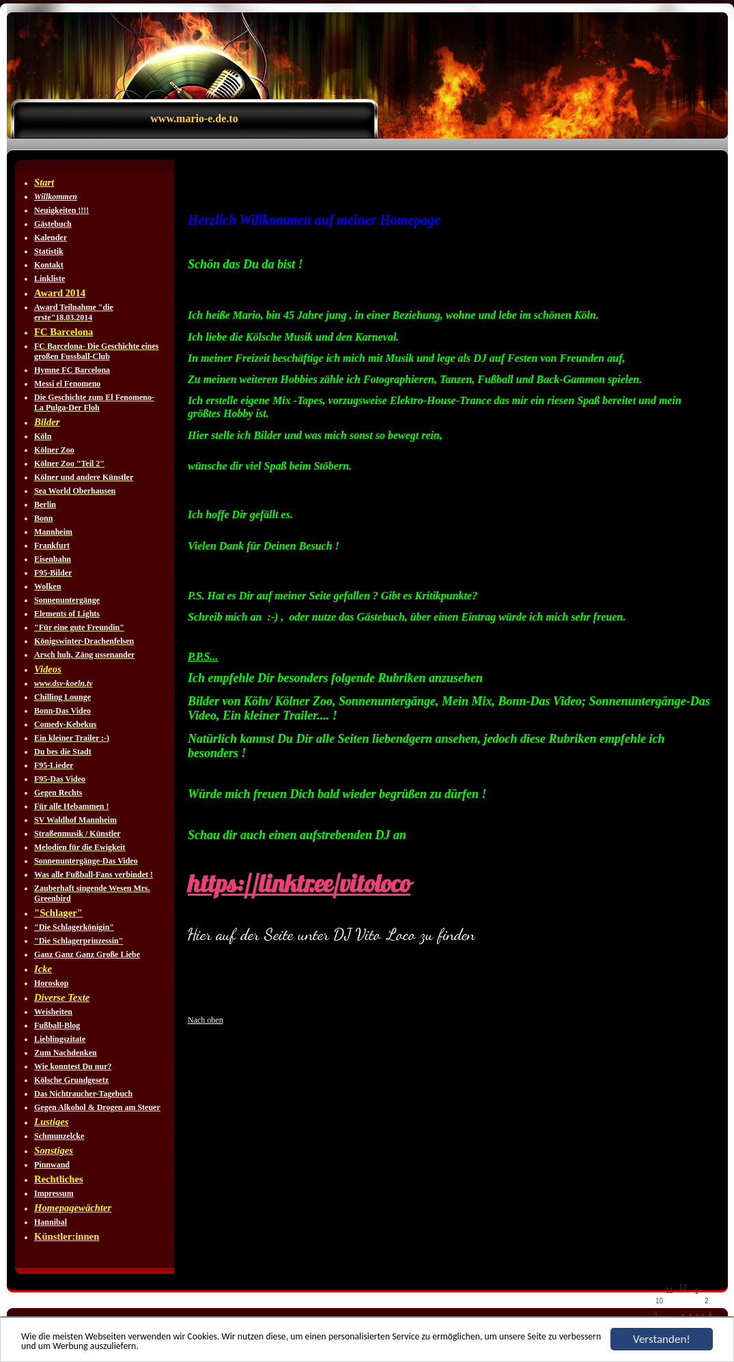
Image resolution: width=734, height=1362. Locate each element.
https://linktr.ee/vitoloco (299, 883)
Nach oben (205, 1020)
